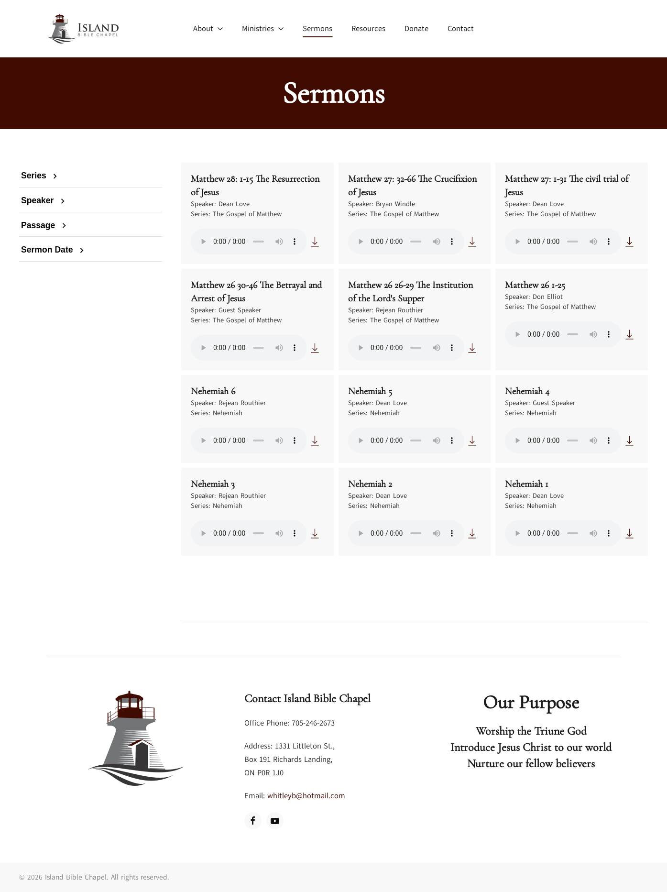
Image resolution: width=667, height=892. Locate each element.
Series (40, 175)
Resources (368, 28)
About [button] (208, 28)
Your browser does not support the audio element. (249, 241)
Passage (45, 225)
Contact (461, 28)
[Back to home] (83, 29)
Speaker (44, 200)
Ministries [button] (263, 28)
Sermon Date (54, 249)
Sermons (317, 28)
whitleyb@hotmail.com (306, 796)
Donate (416, 28)
